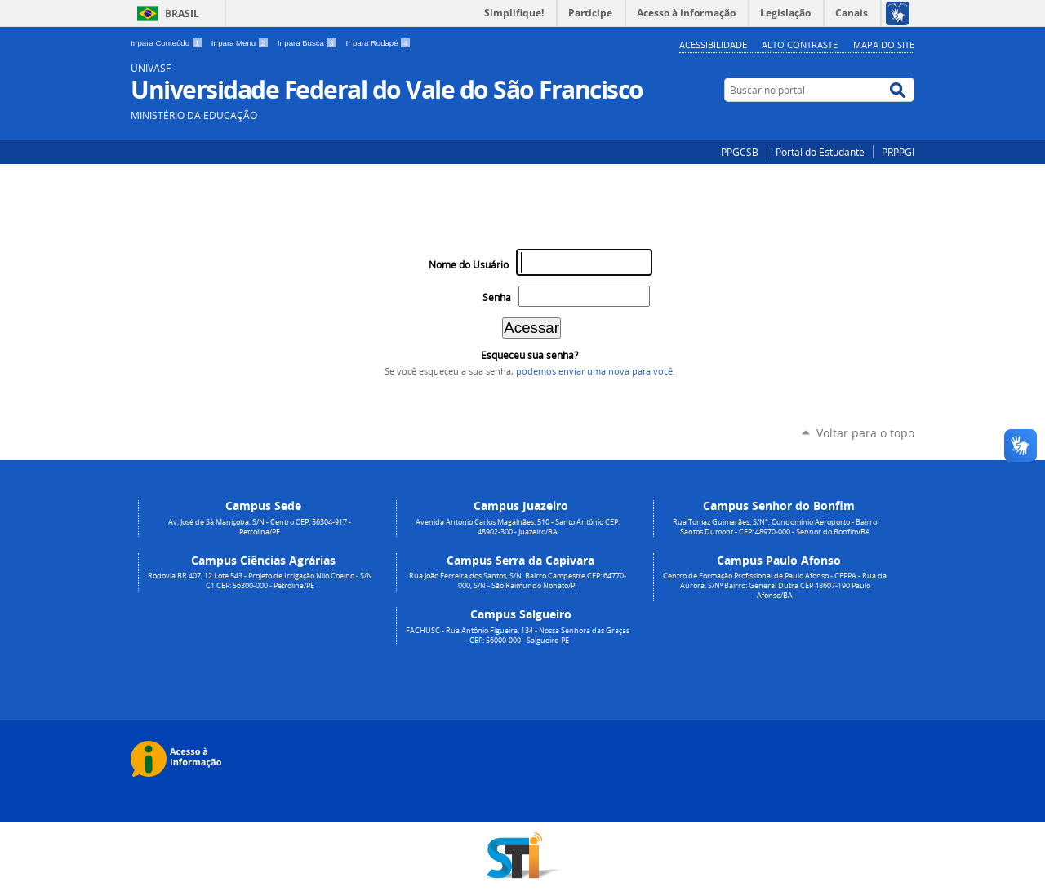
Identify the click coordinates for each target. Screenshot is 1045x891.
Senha (496, 297)
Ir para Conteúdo (168, 42)
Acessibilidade (713, 44)
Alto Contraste (800, 44)
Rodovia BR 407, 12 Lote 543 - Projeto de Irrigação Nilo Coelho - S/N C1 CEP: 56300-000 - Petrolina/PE (260, 581)
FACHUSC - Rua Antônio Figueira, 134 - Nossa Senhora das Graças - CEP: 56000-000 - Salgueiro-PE (517, 635)
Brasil (182, 13)
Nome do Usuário (469, 265)
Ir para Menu (241, 42)
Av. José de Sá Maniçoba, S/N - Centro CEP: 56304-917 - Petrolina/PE (259, 527)
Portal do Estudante (820, 151)
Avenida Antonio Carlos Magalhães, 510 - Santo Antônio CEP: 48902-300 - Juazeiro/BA (518, 527)
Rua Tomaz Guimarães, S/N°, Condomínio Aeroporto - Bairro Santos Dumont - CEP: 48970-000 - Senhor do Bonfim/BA (775, 527)
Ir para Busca (309, 42)
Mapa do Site (883, 44)
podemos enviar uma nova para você (594, 371)
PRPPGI (898, 151)
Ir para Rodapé (378, 42)
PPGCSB (739, 151)
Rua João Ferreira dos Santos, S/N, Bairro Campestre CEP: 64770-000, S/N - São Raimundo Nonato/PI (517, 581)
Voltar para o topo (865, 433)
